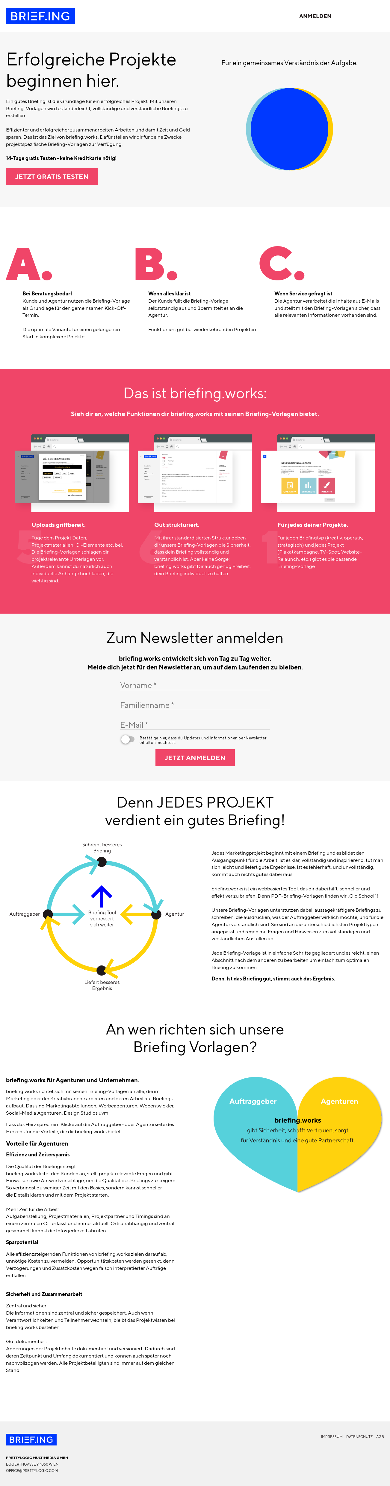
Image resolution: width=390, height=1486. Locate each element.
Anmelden (315, 16)
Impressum (332, 1436)
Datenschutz (359, 1436)
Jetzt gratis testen (52, 176)
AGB (380, 1436)
